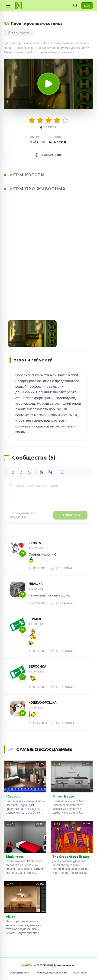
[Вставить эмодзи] (62, 472)
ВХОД (87, 5)
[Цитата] (42, 472)
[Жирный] (13, 472)
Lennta (35, 543)
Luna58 (35, 619)
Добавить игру (19, 972)
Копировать (62, 568)
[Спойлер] (50, 472)
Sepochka (37, 666)
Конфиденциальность (52, 972)
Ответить (38, 568)
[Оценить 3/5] (48, 120)
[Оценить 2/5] (40, 120)
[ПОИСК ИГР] (75, 5)
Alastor (58, 142)
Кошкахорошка (43, 702)
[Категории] (8, 5)
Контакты (80, 972)
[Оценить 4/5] (57, 120)
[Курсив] (21, 472)
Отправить (70, 515)
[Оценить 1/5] (32, 120)
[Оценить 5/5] (65, 120)
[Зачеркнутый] (29, 472)
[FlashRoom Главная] (18, 5)
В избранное (48, 155)
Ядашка (36, 584)
